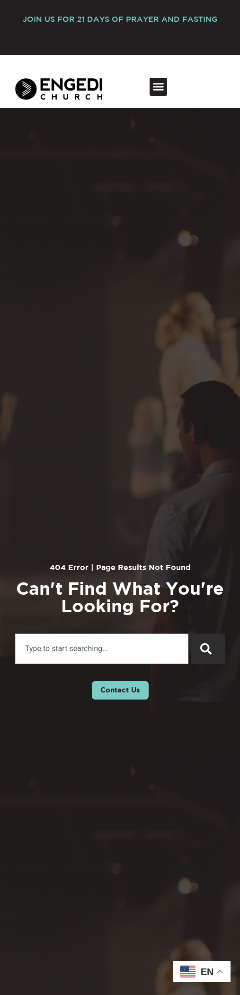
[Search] (208, 649)
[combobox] (101, 649)
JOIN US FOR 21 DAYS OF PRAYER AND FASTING (120, 19)
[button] (159, 87)
